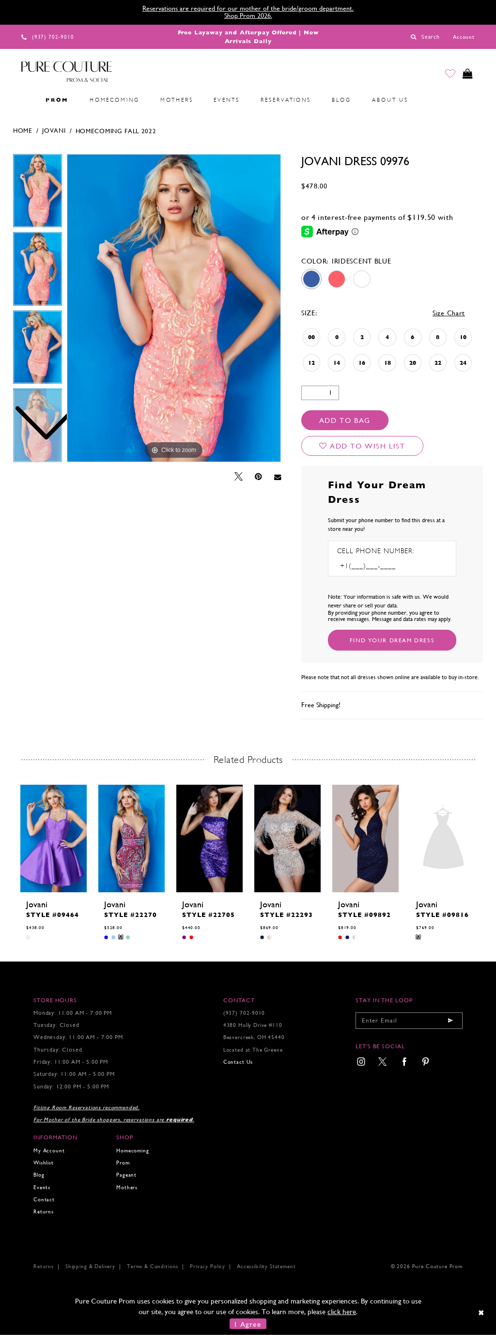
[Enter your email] (409, 1020)
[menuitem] (24, 100)
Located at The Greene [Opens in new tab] (253, 1050)
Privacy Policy (207, 1266)
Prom (122, 1163)
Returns (43, 1212)
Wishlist (43, 1163)
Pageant (126, 1175)
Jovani (53, 130)
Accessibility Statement (266, 1266)
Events (41, 1187)
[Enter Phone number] (378, 566)
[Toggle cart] (467, 74)
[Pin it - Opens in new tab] (258, 476)
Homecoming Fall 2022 (116, 131)
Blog (38, 1175)
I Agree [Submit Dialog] (247, 1323)
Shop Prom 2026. (248, 15)
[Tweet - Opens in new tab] (238, 476)
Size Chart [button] (449, 313)
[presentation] (53, 838)
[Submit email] (450, 1020)
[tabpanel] (173, 308)
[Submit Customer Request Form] (392, 640)
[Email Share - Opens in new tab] (277, 477)
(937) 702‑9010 (244, 1013)
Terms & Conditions (152, 1266)
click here (341, 1311)
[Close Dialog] (481, 1312)
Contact (44, 1199)
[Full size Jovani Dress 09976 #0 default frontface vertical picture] (173, 308)
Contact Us (238, 1062)
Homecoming (132, 1151)
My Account (48, 1151)
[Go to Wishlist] (448, 74)
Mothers (127, 1187)
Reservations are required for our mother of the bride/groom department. (248, 8)
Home (22, 130)
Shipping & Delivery (90, 1266)
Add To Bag (345, 420)
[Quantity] (320, 393)
